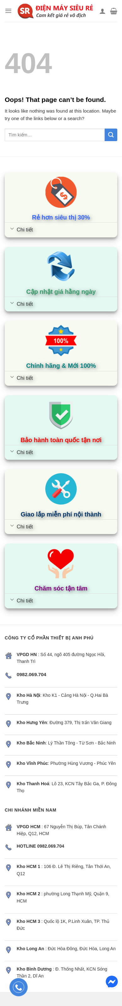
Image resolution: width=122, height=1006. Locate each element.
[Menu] (8, 10)
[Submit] (111, 135)
